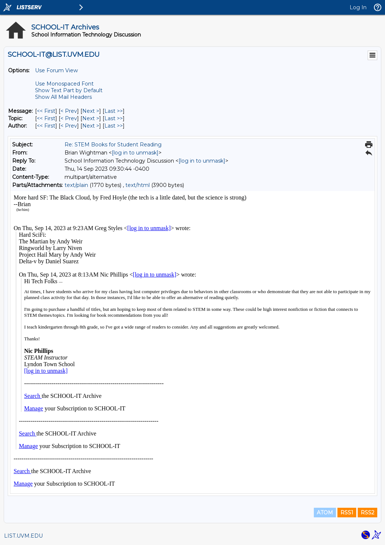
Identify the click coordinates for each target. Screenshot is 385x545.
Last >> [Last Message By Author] (113, 125)
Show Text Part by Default (69, 90)
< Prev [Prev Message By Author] (68, 125)
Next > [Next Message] (90, 111)
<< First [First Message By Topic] (46, 118)
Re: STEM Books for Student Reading (113, 144)
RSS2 (367, 512)
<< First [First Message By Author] (46, 125)
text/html (137, 185)
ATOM (325, 512)
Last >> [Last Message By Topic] (113, 118)
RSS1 (346, 512)
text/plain (76, 185)
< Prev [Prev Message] (68, 111)
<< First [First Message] (46, 111)
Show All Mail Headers (63, 97)
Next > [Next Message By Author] (90, 125)
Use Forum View (56, 70)
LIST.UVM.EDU (23, 535)
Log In (358, 7)
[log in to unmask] (135, 152)
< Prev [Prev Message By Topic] (68, 118)
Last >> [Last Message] (113, 111)
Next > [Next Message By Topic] (90, 118)
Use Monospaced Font (64, 83)
